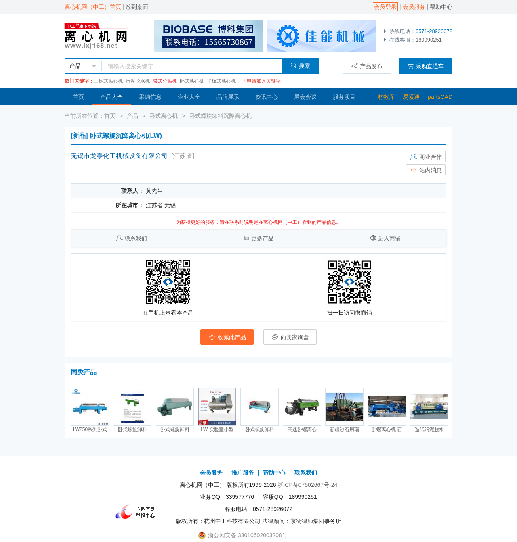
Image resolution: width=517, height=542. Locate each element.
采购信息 (150, 97)
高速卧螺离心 (302, 429)
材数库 (386, 97)
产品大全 (111, 97)
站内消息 (426, 170)
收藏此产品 (227, 337)
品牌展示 (227, 97)
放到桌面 (137, 7)
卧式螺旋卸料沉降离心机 (220, 116)
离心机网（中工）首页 (93, 7)
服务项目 (344, 97)
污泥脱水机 (138, 81)
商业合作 (426, 157)
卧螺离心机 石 (387, 429)
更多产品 (262, 238)
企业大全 (189, 97)
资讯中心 (266, 97)
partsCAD (440, 97)
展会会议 (305, 97)
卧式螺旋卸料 (132, 429)
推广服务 (242, 472)
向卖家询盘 (290, 337)
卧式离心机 (192, 81)
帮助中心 (441, 7)
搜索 (300, 65)
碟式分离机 (165, 81)
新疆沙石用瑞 (344, 429)
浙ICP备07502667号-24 (307, 485)
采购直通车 (425, 66)
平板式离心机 (221, 81)
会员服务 (414, 7)
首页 (78, 97)
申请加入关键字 (261, 81)
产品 (132, 116)
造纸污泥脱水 (429, 429)
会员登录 (385, 7)
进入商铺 (389, 238)
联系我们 (135, 238)
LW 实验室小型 (217, 429)
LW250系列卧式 (90, 429)
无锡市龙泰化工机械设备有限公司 (119, 155)
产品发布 (366, 66)
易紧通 (411, 97)
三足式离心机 (108, 81)
